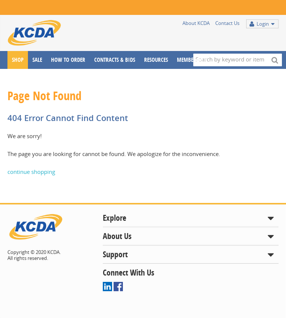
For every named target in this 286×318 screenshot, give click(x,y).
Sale (37, 60)
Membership (191, 60)
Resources (156, 60)
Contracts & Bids (114, 60)
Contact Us (227, 23)
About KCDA (196, 23)
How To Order (68, 60)
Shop (17, 60)
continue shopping (31, 171)
